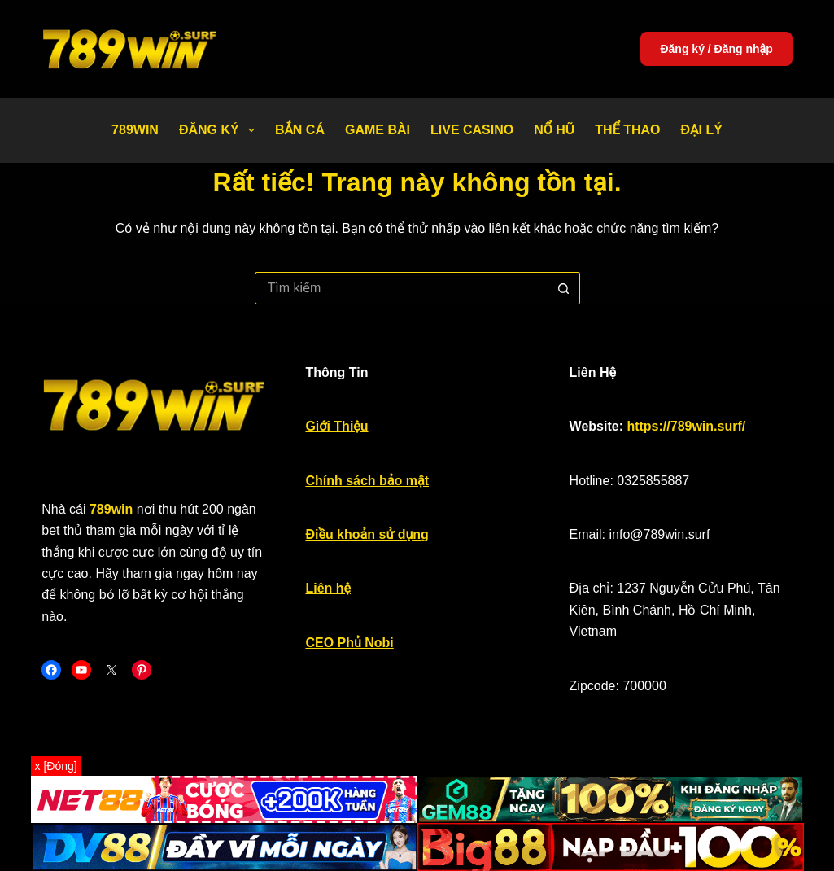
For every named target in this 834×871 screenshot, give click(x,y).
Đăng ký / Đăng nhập (716, 48)
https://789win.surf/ (686, 426)
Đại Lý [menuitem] (702, 130)
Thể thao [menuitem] (627, 130)
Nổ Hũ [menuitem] (554, 130)
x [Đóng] (56, 766)
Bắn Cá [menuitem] (300, 130)
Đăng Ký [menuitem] (220, 130)
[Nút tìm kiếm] (564, 288)
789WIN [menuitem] (135, 130)
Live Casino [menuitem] (471, 130)
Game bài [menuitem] (377, 130)
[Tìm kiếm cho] (401, 288)
